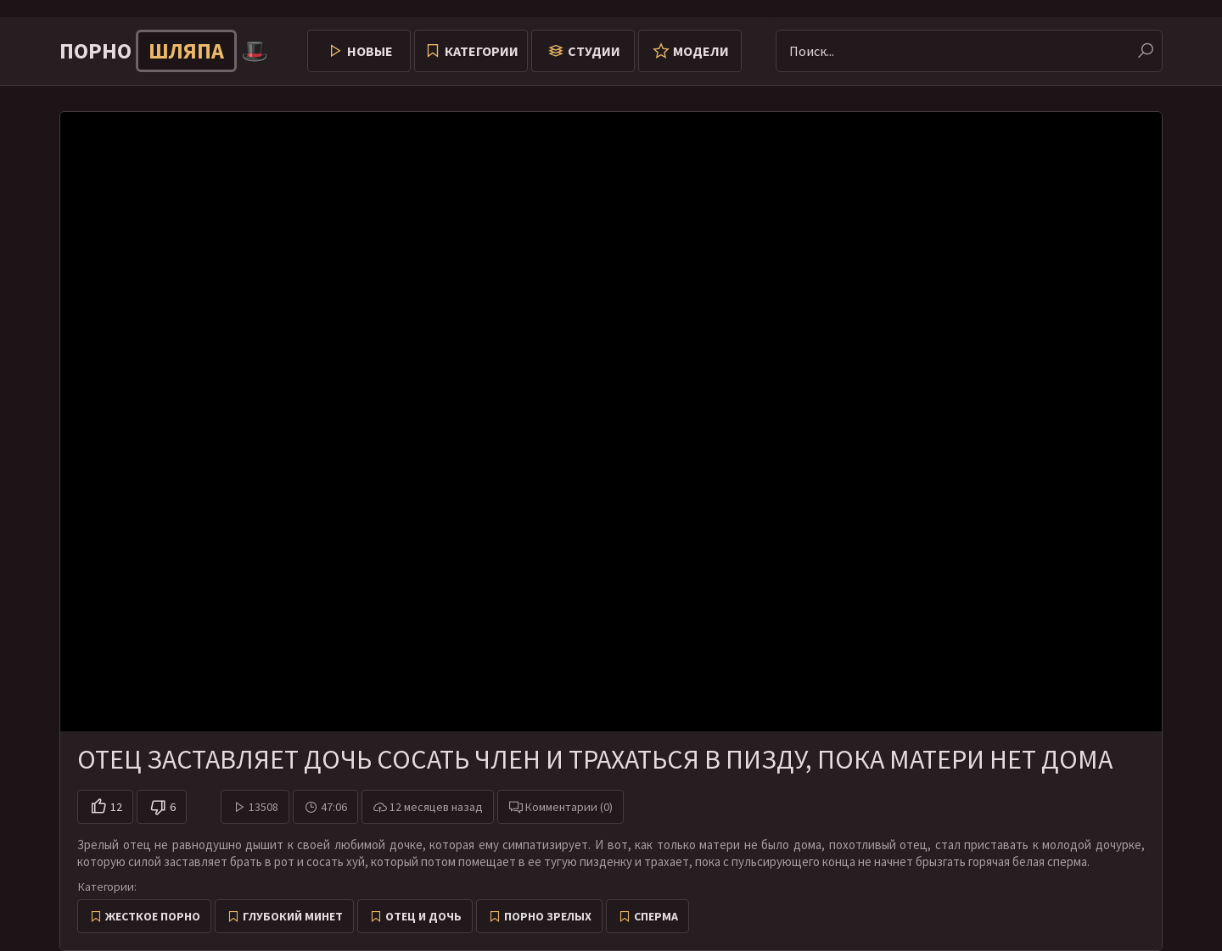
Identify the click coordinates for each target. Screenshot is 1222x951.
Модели (701, 50)
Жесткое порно (152, 916)
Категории (482, 50)
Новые (370, 50)
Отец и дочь (423, 916)
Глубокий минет (293, 916)
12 (116, 806)
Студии (594, 50)
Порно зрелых (547, 916)
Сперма (656, 916)
